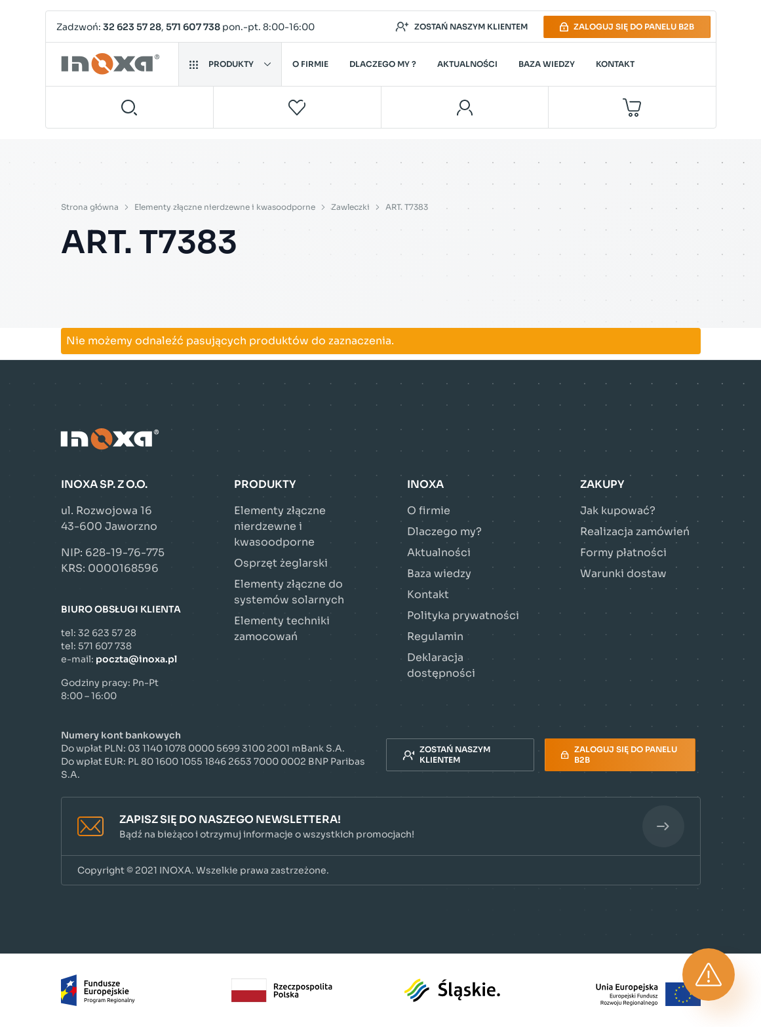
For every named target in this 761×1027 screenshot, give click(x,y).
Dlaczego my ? (382, 64)
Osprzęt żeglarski (281, 563)
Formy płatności (623, 552)
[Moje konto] (465, 107)
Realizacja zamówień (635, 531)
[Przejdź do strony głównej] (112, 64)
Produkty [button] (230, 64)
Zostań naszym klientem (461, 27)
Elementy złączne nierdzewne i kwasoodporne (224, 207)
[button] (381, 826)
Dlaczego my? (444, 531)
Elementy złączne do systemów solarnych (289, 592)
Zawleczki (350, 207)
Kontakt (615, 64)
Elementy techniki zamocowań (282, 628)
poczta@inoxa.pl (136, 659)
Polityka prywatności (463, 615)
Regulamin (435, 636)
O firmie (310, 64)
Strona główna (90, 207)
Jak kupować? (617, 510)
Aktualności (467, 64)
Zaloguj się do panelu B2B (627, 26)
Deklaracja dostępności (441, 665)
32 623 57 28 (132, 27)
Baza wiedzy (546, 64)
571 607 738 (193, 27)
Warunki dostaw (623, 573)
